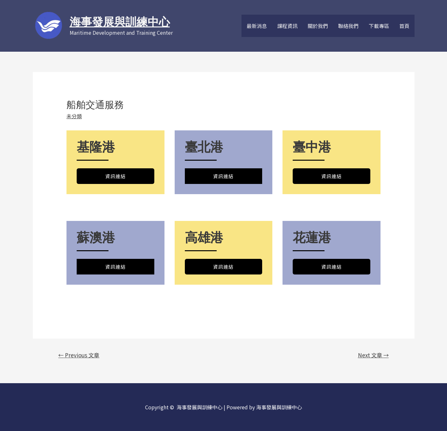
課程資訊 (287, 26)
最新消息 (257, 26)
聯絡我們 (348, 26)
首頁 (404, 26)
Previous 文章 (78, 355)
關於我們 (318, 26)
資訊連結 (115, 176)
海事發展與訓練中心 (120, 22)
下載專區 (379, 26)
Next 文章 (373, 355)
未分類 (74, 116)
